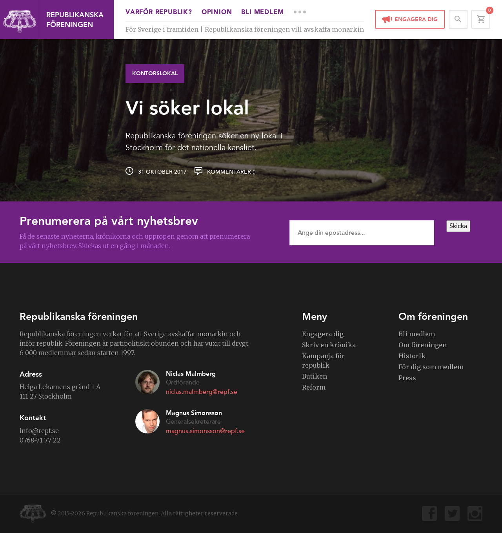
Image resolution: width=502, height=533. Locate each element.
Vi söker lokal (187, 108)
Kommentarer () (231, 172)
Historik (412, 356)
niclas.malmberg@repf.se (201, 392)
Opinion (217, 12)
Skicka (458, 226)
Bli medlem (262, 12)
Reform (314, 387)
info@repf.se (39, 431)
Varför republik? (159, 12)
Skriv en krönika (329, 345)
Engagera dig (416, 19)
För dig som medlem (431, 367)
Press (407, 378)
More (299, 12)
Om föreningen (422, 345)
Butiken (314, 376)
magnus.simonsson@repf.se (205, 431)
